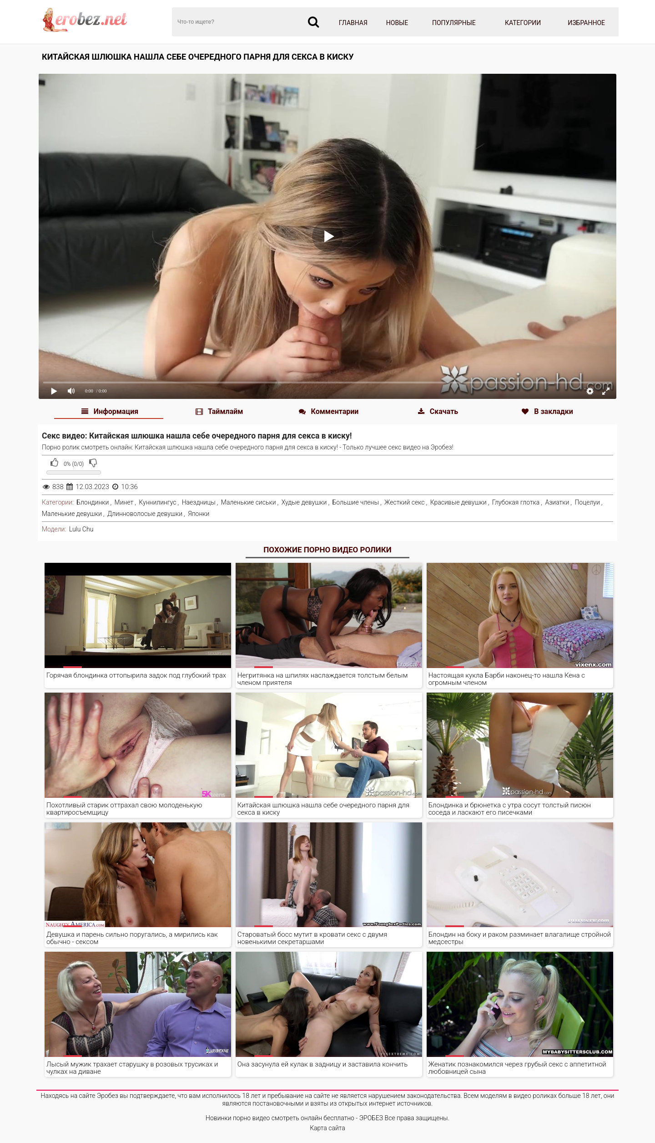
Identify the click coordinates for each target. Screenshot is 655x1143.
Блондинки (92, 502)
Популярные (454, 22)
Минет (124, 502)
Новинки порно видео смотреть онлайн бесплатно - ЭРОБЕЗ (294, 1118)
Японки (198, 513)
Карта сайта (327, 1128)
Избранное (586, 22)
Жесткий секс (404, 502)
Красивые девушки (458, 502)
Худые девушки (304, 502)
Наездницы (199, 502)
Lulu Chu (81, 529)
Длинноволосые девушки (144, 513)
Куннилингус (157, 502)
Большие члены (356, 502)
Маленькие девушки (72, 513)
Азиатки (557, 502)
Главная (353, 22)
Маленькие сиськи (248, 502)
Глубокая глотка (516, 502)
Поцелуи (587, 502)
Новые (397, 22)
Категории (523, 22)
